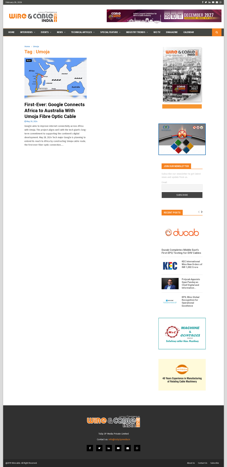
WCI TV (157, 32)
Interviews (26, 32)
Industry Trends (135, 32)
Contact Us (202, 463)
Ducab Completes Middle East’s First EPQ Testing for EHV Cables (182, 251)
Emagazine (172, 32)
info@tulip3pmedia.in (119, 439)
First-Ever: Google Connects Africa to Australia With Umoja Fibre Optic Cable (54, 110)
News (60, 32)
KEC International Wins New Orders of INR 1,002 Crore (192, 264)
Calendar (188, 32)
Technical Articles (81, 32)
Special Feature (109, 32)
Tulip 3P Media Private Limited (114, 433)
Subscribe (214, 463)
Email (164, 182)
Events (45, 32)
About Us (191, 463)
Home (11, 32)
